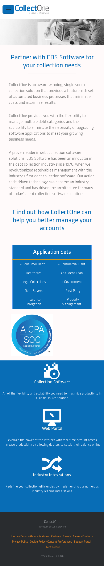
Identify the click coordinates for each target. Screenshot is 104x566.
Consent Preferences (59, 541)
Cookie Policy (37, 541)
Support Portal (82, 541)
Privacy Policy (20, 541)
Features (43, 536)
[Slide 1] (48, 39)
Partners (56, 536)
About (33, 536)
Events (67, 536)
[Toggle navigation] (8, 9)
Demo (23, 536)
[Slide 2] (56, 39)
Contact (87, 536)
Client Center (52, 547)
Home (14, 536)
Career (76, 536)
